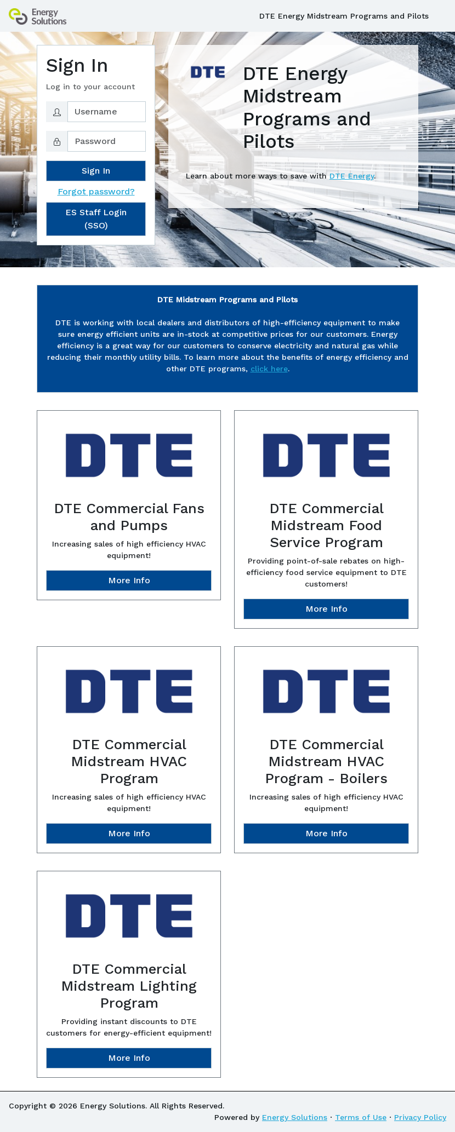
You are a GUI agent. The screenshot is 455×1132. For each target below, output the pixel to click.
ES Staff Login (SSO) (96, 219)
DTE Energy (351, 175)
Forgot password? (96, 191)
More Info (129, 580)
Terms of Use (360, 1117)
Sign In (96, 170)
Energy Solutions (294, 1117)
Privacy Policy (420, 1117)
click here (269, 368)
